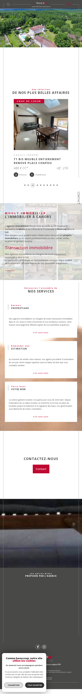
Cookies (68, 677)
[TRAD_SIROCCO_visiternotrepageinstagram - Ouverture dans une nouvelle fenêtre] (44, 652)
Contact (79, 198)
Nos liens (52, 677)
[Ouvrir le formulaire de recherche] (8, 4)
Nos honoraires (16, 677)
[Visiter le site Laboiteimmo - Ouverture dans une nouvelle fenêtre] (41, 686)
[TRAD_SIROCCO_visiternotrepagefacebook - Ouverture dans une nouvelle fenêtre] (38, 652)
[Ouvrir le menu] (68, 4)
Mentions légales (36, 677)
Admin (46, 677)
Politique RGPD (60, 677)
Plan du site (26, 677)
